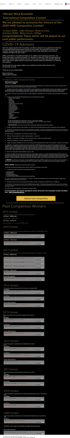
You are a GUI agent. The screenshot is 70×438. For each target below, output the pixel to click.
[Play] (4, 237)
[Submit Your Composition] (35, 198)
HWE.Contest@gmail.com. (17, 192)
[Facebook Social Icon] (66, 4)
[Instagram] (69, 4)
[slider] (43, 244)
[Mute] (42, 237)
